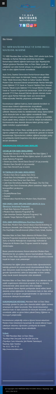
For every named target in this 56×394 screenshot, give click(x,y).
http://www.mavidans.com (13, 349)
